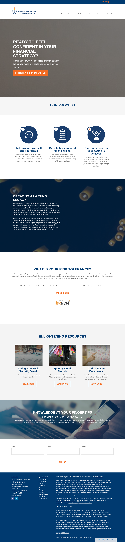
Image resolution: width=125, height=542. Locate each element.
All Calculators (43, 498)
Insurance (42, 485)
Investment (42, 481)
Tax (40, 488)
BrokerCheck (99, 477)
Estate (41, 483)
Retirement (42, 479)
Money (41, 490)
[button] (71, 11)
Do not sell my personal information (80, 503)
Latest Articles (43, 494)
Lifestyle (41, 492)
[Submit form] (62, 462)
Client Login (106, 2)
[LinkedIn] (15, 2)
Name (13, 447)
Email (49, 447)
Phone (83, 447)
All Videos (42, 496)
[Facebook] (17, 2)
